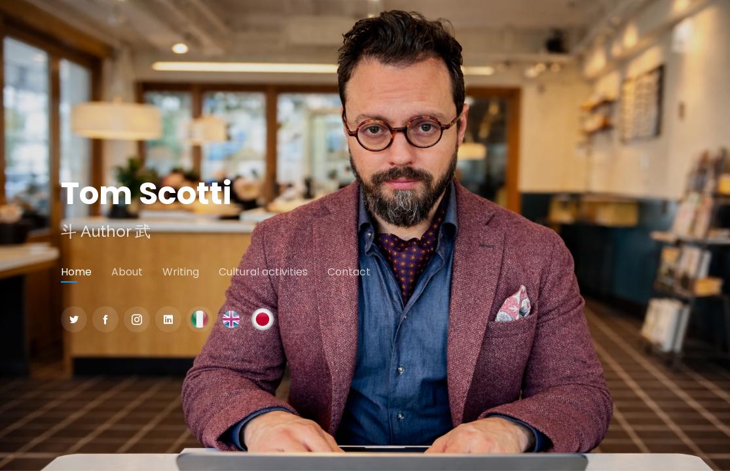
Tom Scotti (146, 193)
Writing (180, 271)
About (127, 271)
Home (76, 271)
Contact (349, 271)
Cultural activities (263, 271)
